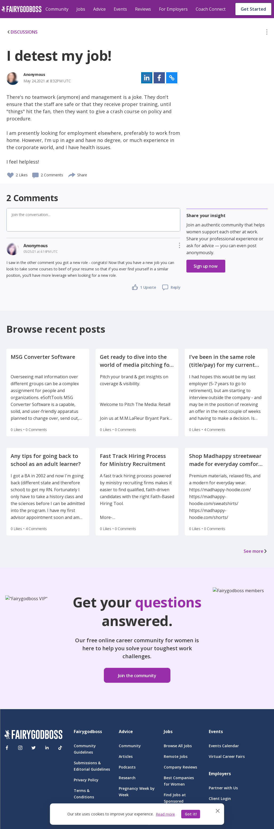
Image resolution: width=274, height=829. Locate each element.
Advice (99, 9)
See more (256, 551)
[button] (267, 33)
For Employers (173, 9)
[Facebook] (7, 747)
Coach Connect (211, 9)
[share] (72, 174)
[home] (21, 9)
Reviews (143, 9)
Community (57, 9)
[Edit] (267, 33)
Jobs (80, 9)
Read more (165, 814)
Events (120, 9)
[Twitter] (33, 747)
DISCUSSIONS (22, 32)
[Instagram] (20, 747)
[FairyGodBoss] (33, 735)
